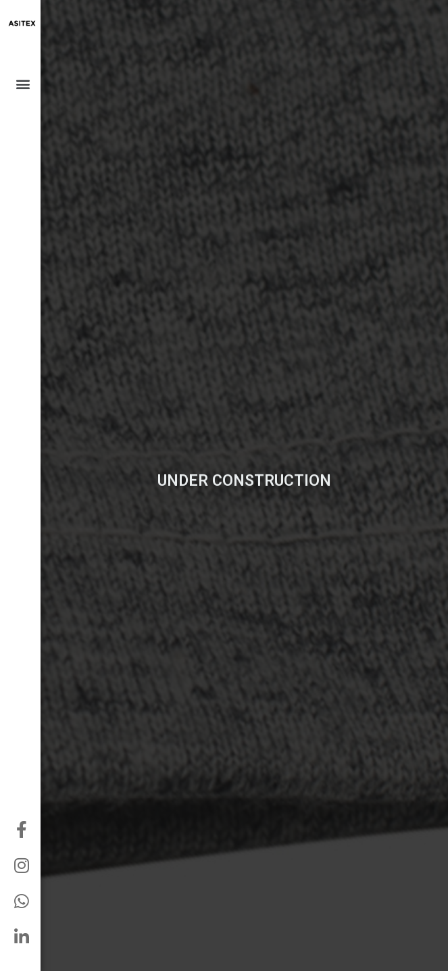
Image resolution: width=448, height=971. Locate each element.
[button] (22, 83)
